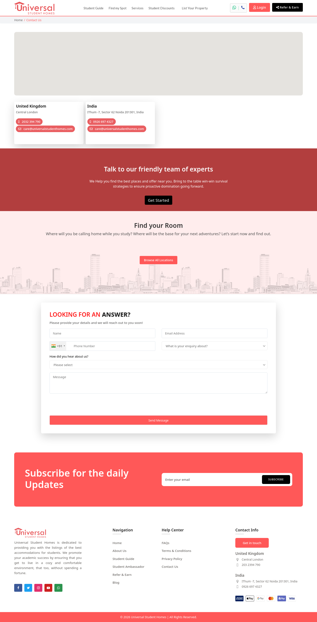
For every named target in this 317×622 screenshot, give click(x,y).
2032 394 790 (29, 122)
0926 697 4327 (101, 122)
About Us (120, 551)
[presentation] (82, 405)
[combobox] (58, 346)
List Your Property (195, 8)
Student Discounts (162, 8)
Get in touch (252, 543)
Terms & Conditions (176, 551)
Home (18, 20)
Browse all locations (158, 260)
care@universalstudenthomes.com (45, 129)
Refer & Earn (287, 7)
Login (259, 7)
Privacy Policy (172, 559)
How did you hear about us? (69, 356)
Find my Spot (118, 8)
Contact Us (170, 566)
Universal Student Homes (148, 617)
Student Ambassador (128, 566)
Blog (116, 582)
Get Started (158, 200)
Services (137, 8)
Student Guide (93, 8)
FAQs (165, 543)
